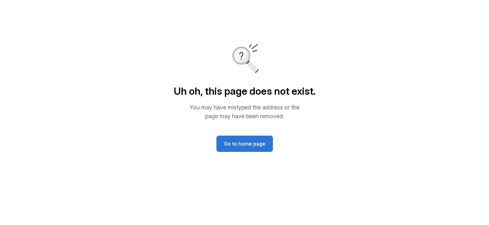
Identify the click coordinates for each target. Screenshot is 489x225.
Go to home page (244, 144)
